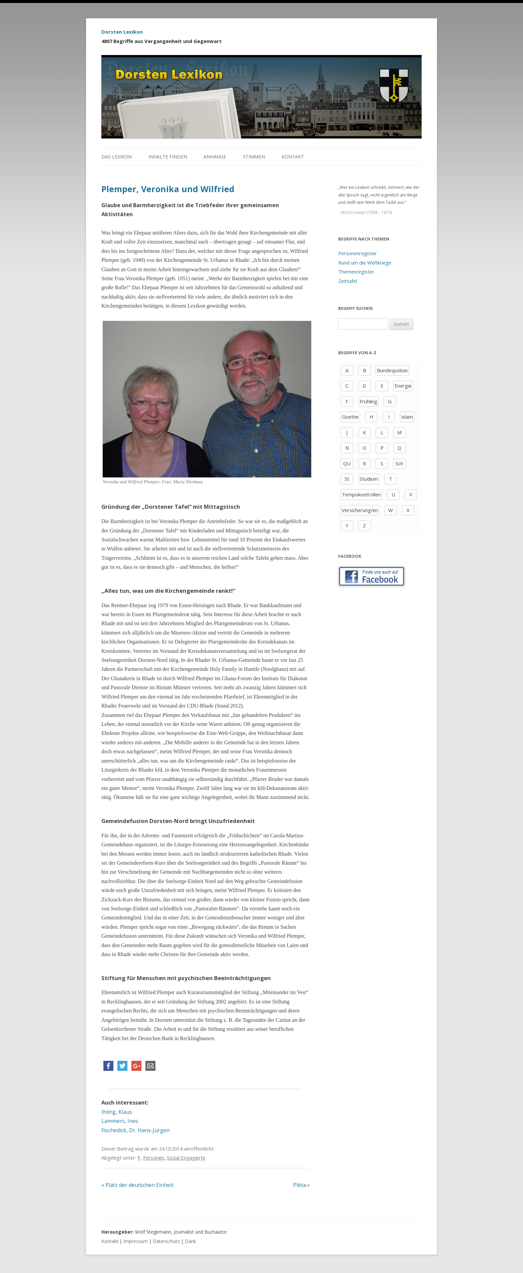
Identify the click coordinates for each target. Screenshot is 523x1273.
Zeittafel (347, 281)
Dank (190, 1241)
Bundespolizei (392, 370)
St (347, 478)
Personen (153, 1157)
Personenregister (357, 253)
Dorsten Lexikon (122, 31)
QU (347, 463)
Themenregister (356, 271)
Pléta (301, 1185)
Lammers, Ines (119, 1121)
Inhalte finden (167, 156)
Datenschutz (166, 1241)
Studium (369, 478)
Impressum (135, 1241)
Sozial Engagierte (186, 1157)
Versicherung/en (360, 510)
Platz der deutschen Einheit (137, 1185)
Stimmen (254, 156)
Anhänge (214, 156)
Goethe (350, 416)
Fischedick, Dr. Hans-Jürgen (135, 1130)
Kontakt (293, 156)
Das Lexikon (116, 156)
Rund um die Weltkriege (364, 262)
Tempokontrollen (361, 494)
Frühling (368, 401)
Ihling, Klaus (116, 1112)
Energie (403, 385)
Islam (407, 416)
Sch (399, 463)
